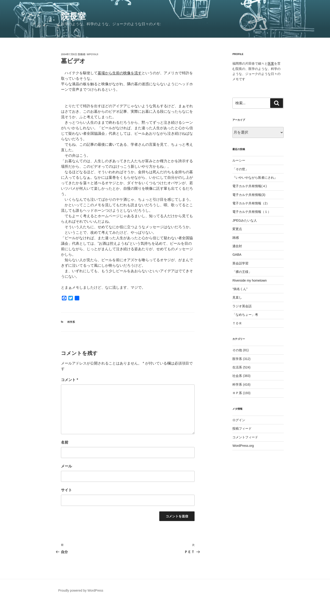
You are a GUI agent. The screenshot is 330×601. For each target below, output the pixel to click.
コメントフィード (245, 437)
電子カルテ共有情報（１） (251, 212)
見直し (237, 297)
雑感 (235, 237)
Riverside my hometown (249, 280)
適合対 (237, 246)
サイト (66, 490)
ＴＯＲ (237, 323)
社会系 (237, 376)
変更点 (237, 229)
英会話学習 (240, 263)
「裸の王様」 (242, 272)
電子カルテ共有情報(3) (248, 195)
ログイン (238, 420)
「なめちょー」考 (245, 314)
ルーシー (238, 160)
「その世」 (240, 169)
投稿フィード (242, 428)
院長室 (73, 16)
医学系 (237, 359)
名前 (64, 442)
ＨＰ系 (237, 393)
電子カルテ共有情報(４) (249, 186)
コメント (69, 380)
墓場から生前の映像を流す (120, 73)
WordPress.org (243, 445)
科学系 (71, 322)
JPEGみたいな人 (244, 220)
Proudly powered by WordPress (80, 590)
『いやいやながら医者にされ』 (254, 177)
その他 (237, 350)
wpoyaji (92, 54)
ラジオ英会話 (242, 306)
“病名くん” (239, 289)
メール (66, 466)
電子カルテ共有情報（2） (251, 203)
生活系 (237, 367)
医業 (271, 63)
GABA (236, 254)
